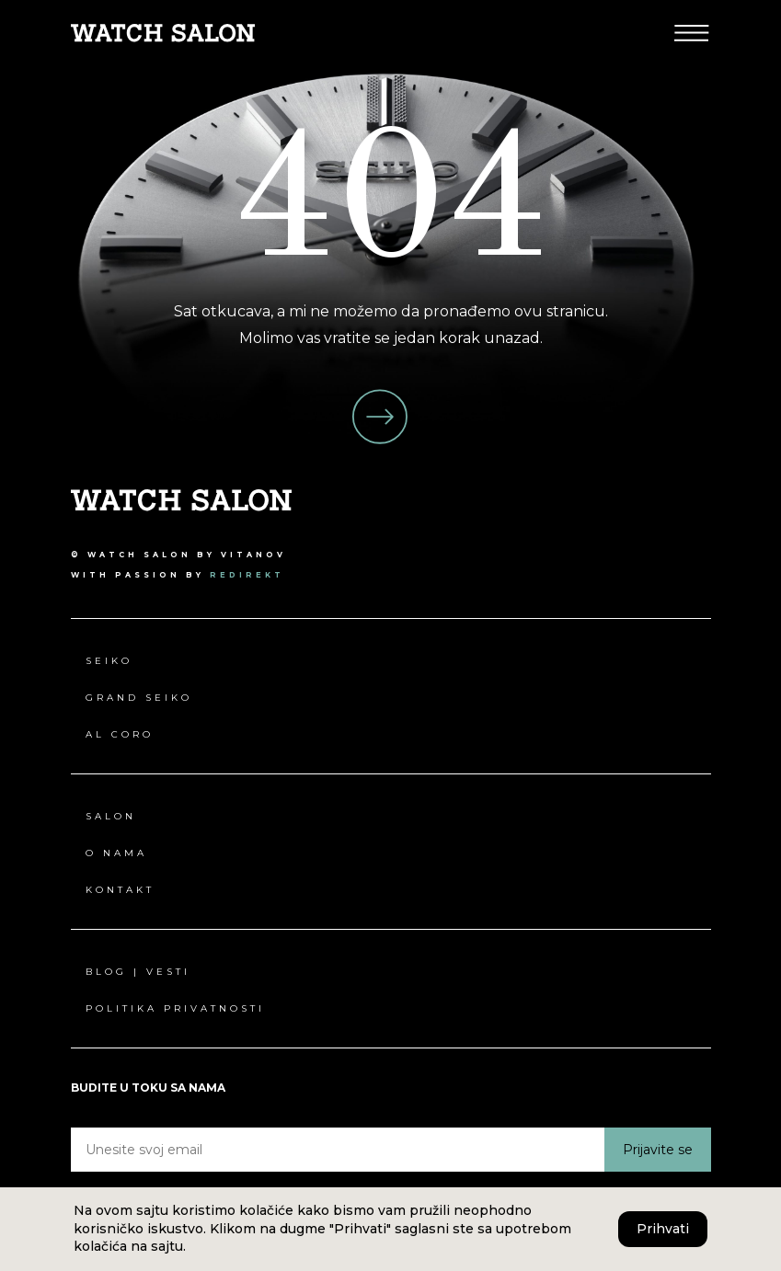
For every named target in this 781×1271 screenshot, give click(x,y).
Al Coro (120, 734)
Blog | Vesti (138, 972)
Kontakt (120, 890)
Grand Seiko (139, 698)
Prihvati (663, 1228)
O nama (116, 853)
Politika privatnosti (175, 1008)
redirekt (247, 574)
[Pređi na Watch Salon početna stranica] (163, 31)
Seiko (109, 661)
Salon (111, 816)
